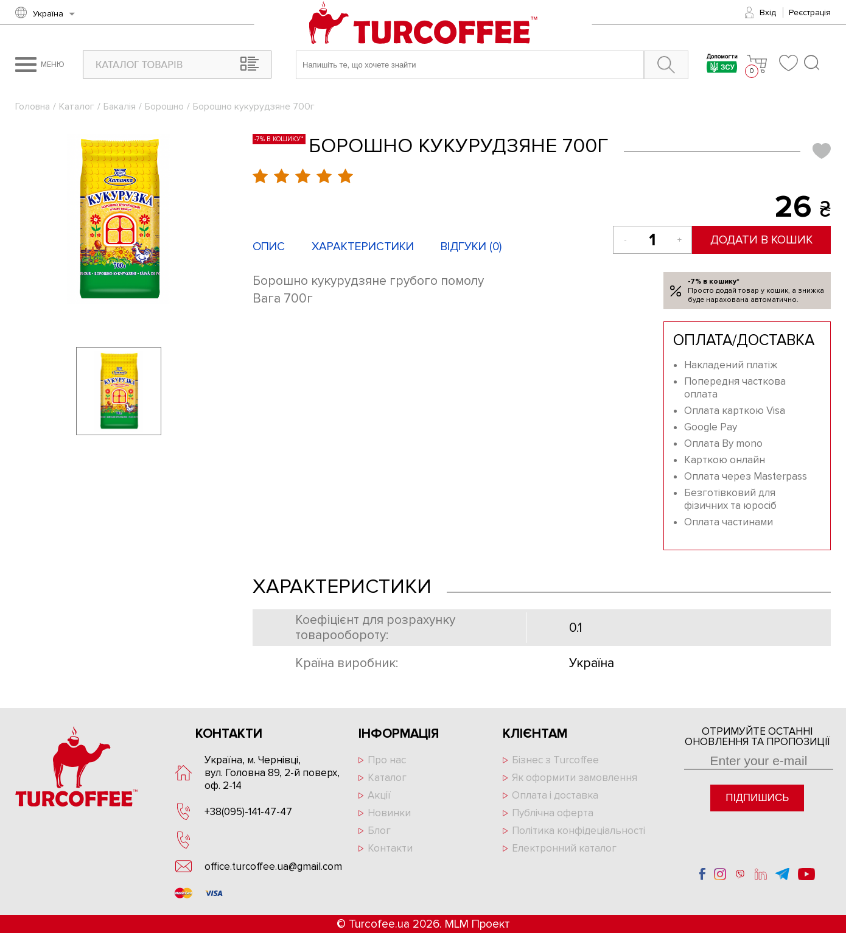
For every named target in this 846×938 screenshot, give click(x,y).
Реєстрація (810, 12)
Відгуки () (471, 247)
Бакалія (119, 106)
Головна (32, 106)
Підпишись (757, 797)
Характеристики (363, 247)
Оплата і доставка (555, 795)
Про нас (387, 760)
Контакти (390, 848)
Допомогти (722, 65)
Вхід (768, 12)
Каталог (76, 106)
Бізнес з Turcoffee (555, 760)
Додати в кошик (762, 240)
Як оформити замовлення (574, 777)
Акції (379, 795)
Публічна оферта (552, 813)
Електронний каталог (564, 848)
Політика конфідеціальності (578, 830)
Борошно (164, 106)
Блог (379, 830)
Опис (269, 247)
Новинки (389, 813)
